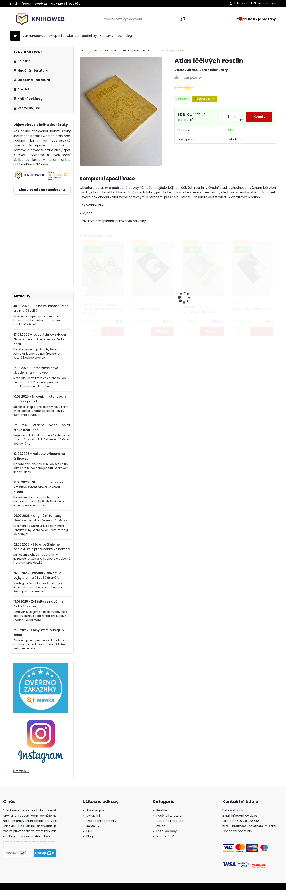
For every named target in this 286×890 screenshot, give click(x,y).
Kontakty (106, 36)
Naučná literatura (104, 50)
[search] (182, 19)
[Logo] (37, 19)
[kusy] (228, 116)
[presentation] (82, 290)
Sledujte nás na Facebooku (42, 189)
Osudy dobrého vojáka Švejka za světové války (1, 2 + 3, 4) (102, 309)
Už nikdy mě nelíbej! (147, 309)
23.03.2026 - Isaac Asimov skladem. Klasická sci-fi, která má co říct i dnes (41, 339)
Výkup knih (56, 36)
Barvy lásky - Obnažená (250, 309)
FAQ (119, 36)
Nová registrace (265, 3)
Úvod (83, 50)
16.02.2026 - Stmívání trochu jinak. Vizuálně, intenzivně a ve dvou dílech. (40, 487)
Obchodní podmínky (82, 36)
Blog (129, 36)
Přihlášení (240, 3)
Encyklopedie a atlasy (137, 50)
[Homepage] (15, 35)
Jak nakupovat (34, 36)
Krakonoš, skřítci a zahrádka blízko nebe (198, 309)
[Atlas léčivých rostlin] (120, 111)
